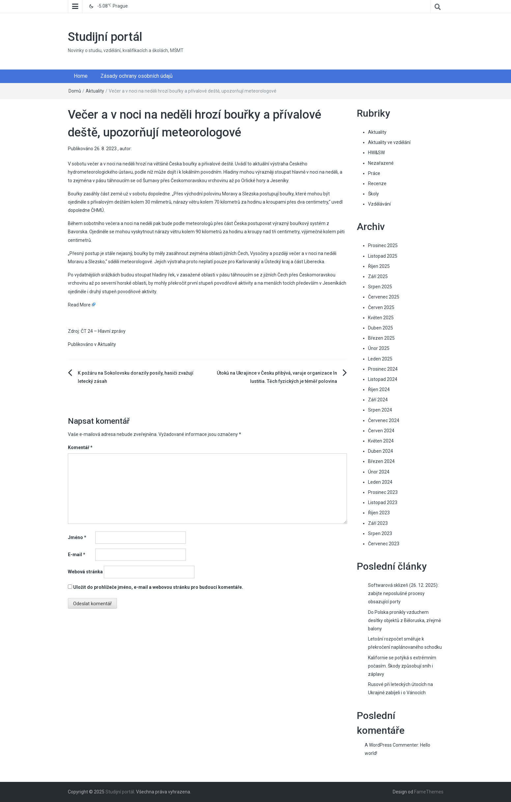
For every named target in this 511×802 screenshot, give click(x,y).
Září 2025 (378, 276)
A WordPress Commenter (391, 745)
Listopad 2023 (382, 502)
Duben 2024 (380, 451)
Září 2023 (378, 523)
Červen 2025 (381, 307)
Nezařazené (381, 163)
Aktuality (95, 91)
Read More (79, 304)
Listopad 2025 (382, 256)
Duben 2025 (380, 327)
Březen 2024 (381, 461)
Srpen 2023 (380, 533)
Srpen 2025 (380, 286)
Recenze (377, 183)
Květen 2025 (381, 317)
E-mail (76, 554)
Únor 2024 (378, 471)
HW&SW (376, 152)
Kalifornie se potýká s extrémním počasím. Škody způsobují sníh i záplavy (402, 666)
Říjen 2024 (379, 389)
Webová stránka (85, 571)
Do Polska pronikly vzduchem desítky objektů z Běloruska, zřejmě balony (404, 620)
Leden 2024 (380, 482)
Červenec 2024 (383, 420)
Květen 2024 (381, 441)
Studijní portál (105, 37)
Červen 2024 (381, 430)
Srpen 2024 (380, 410)
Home (81, 76)
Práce (374, 173)
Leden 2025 (380, 358)
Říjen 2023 (379, 512)
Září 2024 (378, 399)
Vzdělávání (379, 204)
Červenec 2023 (383, 543)
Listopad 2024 (382, 379)
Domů (75, 91)
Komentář (80, 447)
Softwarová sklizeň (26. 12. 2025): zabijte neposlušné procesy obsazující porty (403, 593)
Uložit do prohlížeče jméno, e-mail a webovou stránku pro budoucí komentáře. (158, 587)
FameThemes (428, 791)
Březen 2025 (381, 338)
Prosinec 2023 (383, 492)
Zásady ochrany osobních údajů (136, 76)
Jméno (77, 537)
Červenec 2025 (383, 297)
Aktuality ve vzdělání (389, 142)
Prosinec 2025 (383, 245)
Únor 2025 (378, 348)
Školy (373, 193)
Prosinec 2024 (383, 369)
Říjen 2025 (379, 266)
